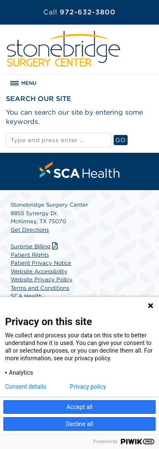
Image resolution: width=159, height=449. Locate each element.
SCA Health (26, 296)
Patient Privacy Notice (41, 263)
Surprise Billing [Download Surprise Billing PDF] (35, 246)
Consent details (25, 386)
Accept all (80, 407)
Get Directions (30, 230)
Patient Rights (30, 255)
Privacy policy (88, 386)
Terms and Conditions (40, 288)
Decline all (79, 424)
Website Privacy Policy (42, 279)
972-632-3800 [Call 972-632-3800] (79, 12)
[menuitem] (79, 170)
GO (121, 139)
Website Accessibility (39, 271)
